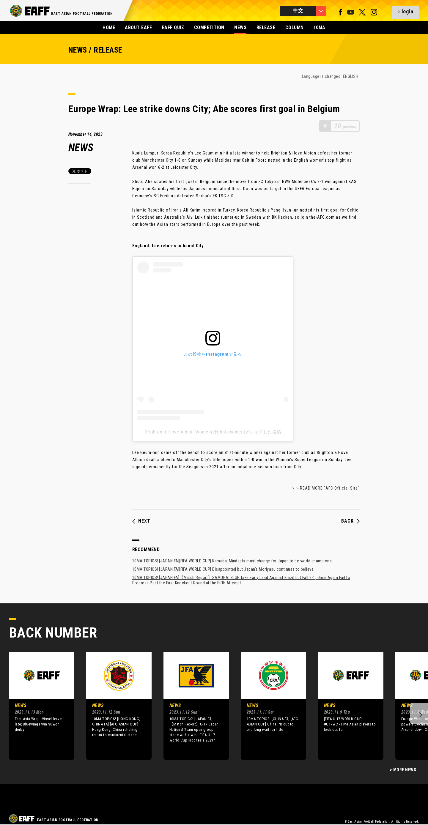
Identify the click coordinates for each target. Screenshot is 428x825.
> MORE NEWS (403, 770)
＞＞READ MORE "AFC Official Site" (325, 488)
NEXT (141, 521)
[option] (37, 706)
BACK (350, 521)
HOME (109, 27)
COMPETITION (209, 27)
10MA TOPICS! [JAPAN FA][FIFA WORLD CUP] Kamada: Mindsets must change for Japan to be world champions (232, 561)
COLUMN (294, 27)
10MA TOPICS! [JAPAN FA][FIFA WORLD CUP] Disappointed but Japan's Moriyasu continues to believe (223, 569)
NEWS (240, 27)
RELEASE (266, 27)
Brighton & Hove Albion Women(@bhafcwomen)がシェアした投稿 (212, 432)
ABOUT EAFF (138, 27)
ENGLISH (350, 76)
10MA (319, 27)
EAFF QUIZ (173, 27)
